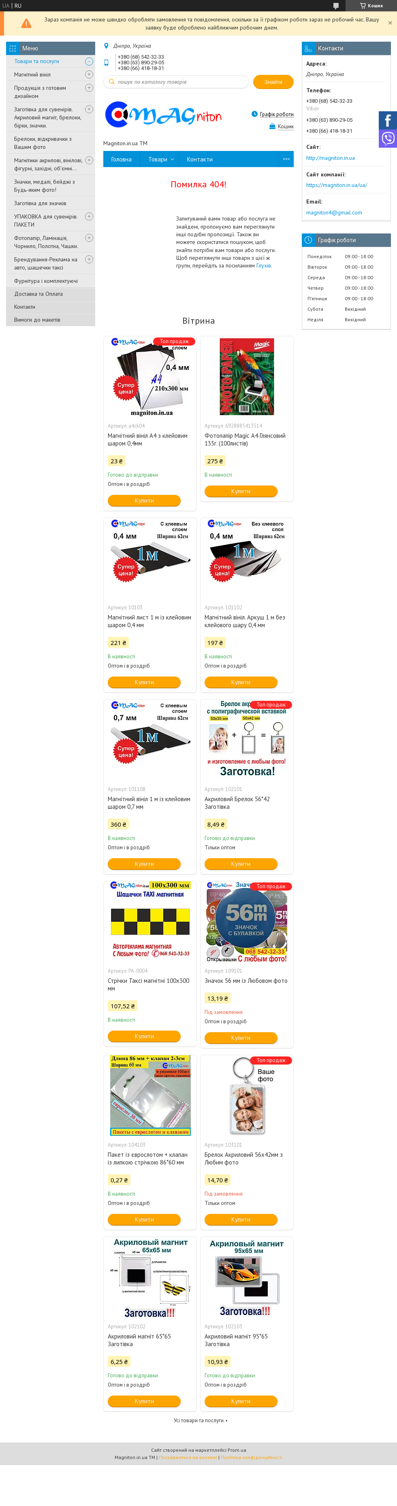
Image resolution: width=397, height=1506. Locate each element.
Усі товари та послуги (199, 1420)
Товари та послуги (36, 61)
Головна (121, 159)
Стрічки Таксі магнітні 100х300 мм (148, 984)
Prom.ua (237, 1450)
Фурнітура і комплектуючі (46, 280)
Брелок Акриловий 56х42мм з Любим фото (244, 1158)
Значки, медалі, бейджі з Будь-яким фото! (44, 185)
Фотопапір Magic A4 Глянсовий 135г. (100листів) (245, 439)
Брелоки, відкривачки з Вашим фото (43, 143)
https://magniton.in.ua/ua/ (336, 185)
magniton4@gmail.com (334, 212)
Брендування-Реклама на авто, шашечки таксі (45, 263)
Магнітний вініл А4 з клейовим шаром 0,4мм (148, 439)
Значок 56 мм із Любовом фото (246, 980)
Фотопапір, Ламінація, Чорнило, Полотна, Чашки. (46, 242)
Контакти (24, 306)
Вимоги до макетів (37, 319)
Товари (157, 159)
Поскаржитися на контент (188, 1457)
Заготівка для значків (40, 203)
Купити (144, 500)
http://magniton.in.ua (330, 157)
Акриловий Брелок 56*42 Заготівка (237, 802)
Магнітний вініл (32, 74)
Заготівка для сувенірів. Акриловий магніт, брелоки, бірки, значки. (47, 117)
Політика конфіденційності (251, 1457)
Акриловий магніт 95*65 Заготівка (236, 1340)
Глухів (263, 265)
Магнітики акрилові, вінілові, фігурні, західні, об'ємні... (48, 164)
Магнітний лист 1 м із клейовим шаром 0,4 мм (149, 621)
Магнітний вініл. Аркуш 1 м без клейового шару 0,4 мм (245, 621)
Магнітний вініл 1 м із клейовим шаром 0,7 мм (149, 802)
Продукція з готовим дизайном (40, 92)
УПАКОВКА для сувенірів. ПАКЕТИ (45, 220)
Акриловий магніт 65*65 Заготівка (139, 1340)
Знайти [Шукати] (273, 82)
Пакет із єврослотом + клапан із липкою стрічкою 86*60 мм (148, 1158)
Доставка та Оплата (38, 293)
